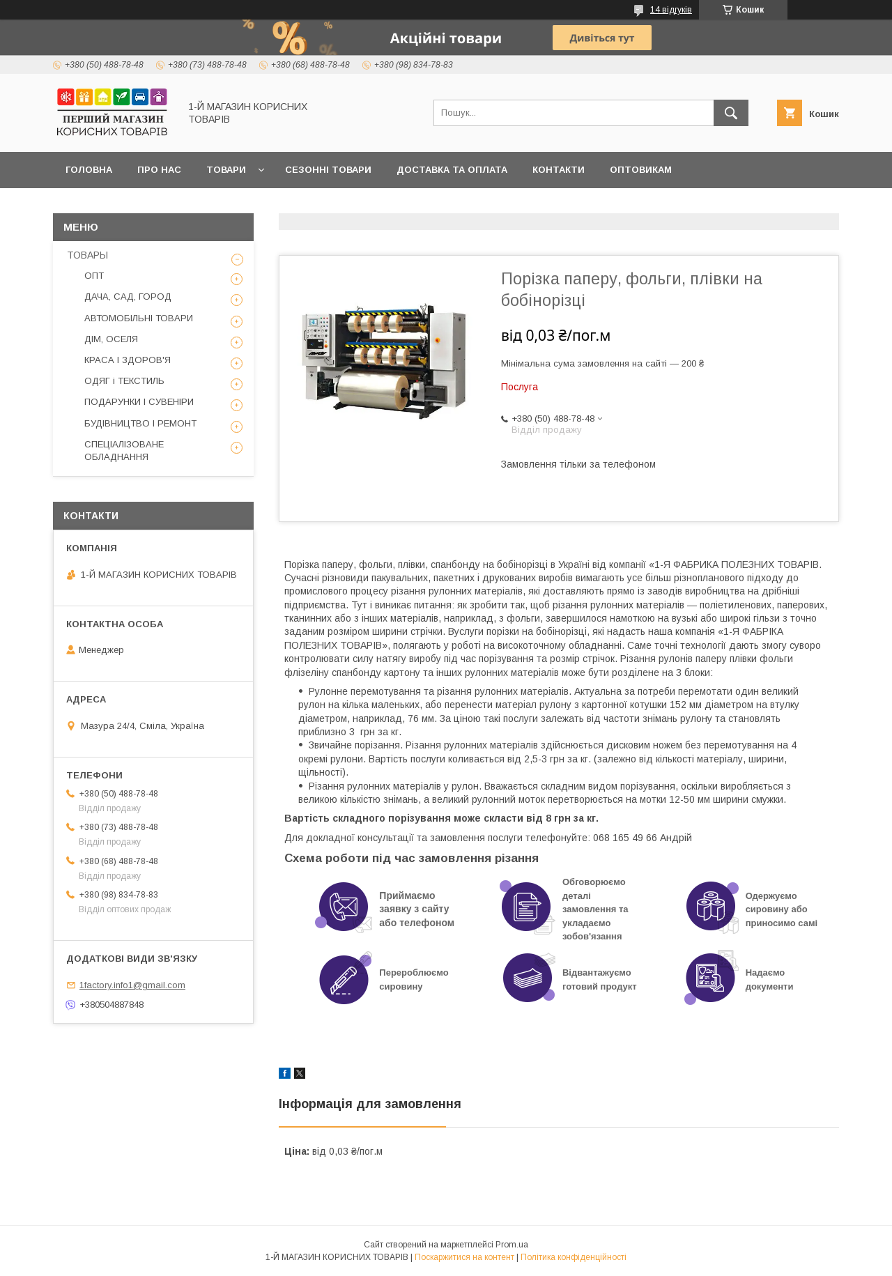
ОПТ (94, 275)
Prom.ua (511, 1245)
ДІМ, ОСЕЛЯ (111, 339)
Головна (89, 169)
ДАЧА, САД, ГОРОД (127, 296)
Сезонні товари (328, 169)
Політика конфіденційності (573, 1257)
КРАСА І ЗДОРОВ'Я (127, 360)
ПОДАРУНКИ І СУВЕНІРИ (139, 402)
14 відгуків (671, 10)
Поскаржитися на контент (464, 1257)
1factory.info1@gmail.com (132, 985)
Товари (226, 169)
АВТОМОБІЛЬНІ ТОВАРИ (138, 318)
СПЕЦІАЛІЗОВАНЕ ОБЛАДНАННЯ (124, 450)
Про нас (159, 169)
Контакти (558, 169)
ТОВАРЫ (87, 255)
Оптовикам (641, 169)
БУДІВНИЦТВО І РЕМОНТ (140, 423)
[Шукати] (731, 113)
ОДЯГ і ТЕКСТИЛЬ (124, 381)
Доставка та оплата (452, 169)
